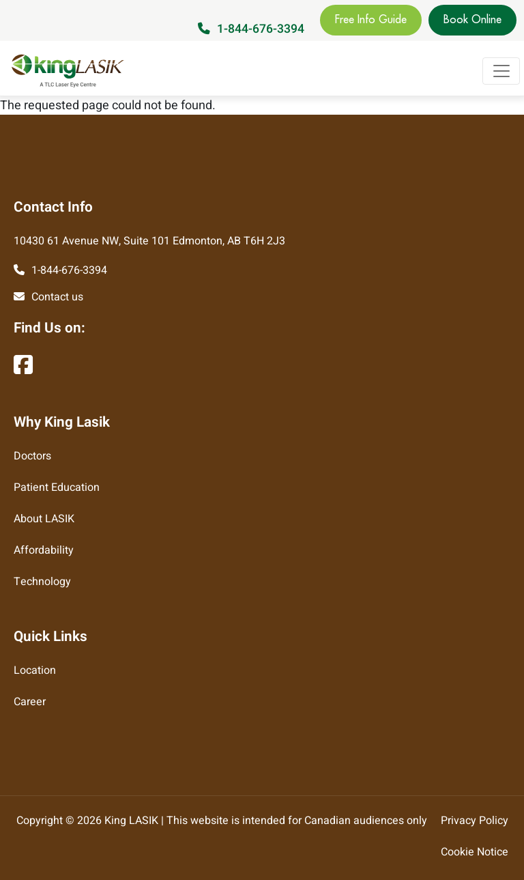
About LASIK (44, 519)
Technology (42, 581)
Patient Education (57, 487)
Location (35, 670)
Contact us (57, 297)
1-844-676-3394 (260, 29)
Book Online (472, 19)
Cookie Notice (474, 852)
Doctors (32, 456)
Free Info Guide (371, 19)
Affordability (44, 550)
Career (30, 702)
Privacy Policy (474, 820)
